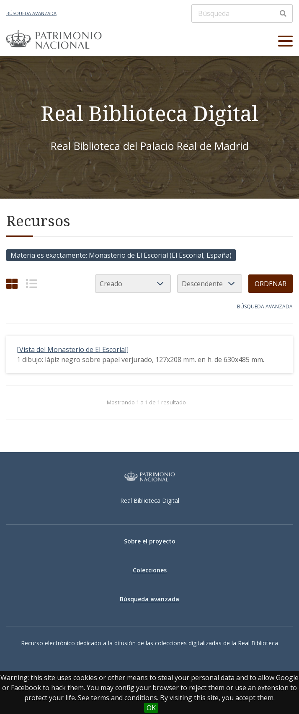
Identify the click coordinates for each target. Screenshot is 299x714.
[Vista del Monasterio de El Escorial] (73, 349)
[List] (31, 283)
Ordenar (270, 283)
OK (151, 707)
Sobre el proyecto (149, 541)
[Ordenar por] (133, 283)
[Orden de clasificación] (209, 283)
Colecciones (150, 570)
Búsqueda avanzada (31, 13)
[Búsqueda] (242, 13)
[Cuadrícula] (12, 283)
